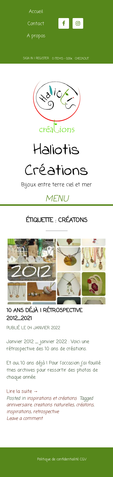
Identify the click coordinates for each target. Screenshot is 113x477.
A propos (36, 36)
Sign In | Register (36, 58)
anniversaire (19, 404)
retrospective (46, 411)
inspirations (18, 411)
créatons (85, 404)
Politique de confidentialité (58, 459)
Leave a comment (24, 418)
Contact (36, 24)
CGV (83, 459)
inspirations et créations (52, 398)
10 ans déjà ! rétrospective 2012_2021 (44, 314)
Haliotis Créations (56, 161)
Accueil (36, 11)
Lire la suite (22, 391)
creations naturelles (54, 404)
